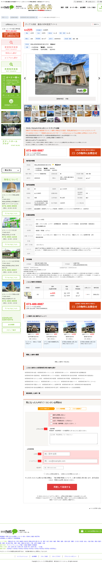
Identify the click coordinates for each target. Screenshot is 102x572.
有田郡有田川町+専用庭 (63, 378)
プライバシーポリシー (77, 565)
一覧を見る (7, 170)
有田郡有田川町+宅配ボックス (33, 384)
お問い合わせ (52, 144)
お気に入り (90, 1)
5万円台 (32, 556)
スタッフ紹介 (11, 330)
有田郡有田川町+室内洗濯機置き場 (34, 387)
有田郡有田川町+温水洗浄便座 (69, 375)
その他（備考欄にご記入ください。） (63, 424)
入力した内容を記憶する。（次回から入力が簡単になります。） (62, 474)
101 (38, 294)
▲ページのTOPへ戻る (95, 508)
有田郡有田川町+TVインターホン (87, 381)
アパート (11, 550)
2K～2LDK (22, 553)
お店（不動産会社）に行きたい (61, 421)
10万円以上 (66, 556)
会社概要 (11, 324)
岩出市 (32, 544)
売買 (8, 537)
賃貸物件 (3, 537)
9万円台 (59, 556)
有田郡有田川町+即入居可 (51, 387)
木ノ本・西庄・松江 (53, 544)
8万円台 (52, 556)
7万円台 (45, 556)
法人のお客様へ (16, 537)
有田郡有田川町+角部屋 (49, 378)
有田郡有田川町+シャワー (62, 372)
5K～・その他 (49, 553)
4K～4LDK (39, 553)
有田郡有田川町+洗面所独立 (32, 375)
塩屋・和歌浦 (14, 547)
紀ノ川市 (20, 544)
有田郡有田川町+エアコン (78, 378)
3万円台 (19, 556)
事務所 (36, 550)
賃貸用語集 (20, 540)
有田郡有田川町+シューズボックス (50, 381)
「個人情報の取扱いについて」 (63, 478)
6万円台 (39, 556)
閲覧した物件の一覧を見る (62, 362)
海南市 (26, 544)
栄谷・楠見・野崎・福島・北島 (71, 544)
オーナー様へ (27, 537)
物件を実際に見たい (57, 415)
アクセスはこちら (11, 213)
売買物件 (43, 550)
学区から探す (11, 53)
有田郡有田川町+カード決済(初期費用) (70, 387)
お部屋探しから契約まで (7, 540)
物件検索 (78, 1)
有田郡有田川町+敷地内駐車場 (83, 384)
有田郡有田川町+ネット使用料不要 (51, 384)
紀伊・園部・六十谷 (88, 544)
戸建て (26, 550)
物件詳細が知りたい (57, 418)
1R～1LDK (13, 553)
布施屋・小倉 (70, 547)
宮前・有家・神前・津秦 (41, 547)
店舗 (31, 550)
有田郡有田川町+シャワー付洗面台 (50, 375)
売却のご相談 (37, 537)
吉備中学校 (76, 263)
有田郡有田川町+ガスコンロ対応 (33, 378)
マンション (19, 550)
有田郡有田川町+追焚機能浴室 (78, 372)
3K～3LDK (30, 553)
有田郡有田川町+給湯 (30, 372)
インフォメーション (23, 565)
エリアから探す (11, 58)
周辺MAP (52, 44)
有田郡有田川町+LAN (67, 384)
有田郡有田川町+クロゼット (32, 381)
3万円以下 (12, 556)
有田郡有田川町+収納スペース (69, 381)
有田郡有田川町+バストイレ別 (45, 372)
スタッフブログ (61, 565)
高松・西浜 (4, 547)
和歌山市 (13, 544)
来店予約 (45, 537)
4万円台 (25, 556)
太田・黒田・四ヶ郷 (26, 547)
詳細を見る (96, 294)
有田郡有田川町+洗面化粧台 (85, 375)
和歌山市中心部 (41, 544)
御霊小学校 (44, 263)
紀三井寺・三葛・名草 (58, 547)
